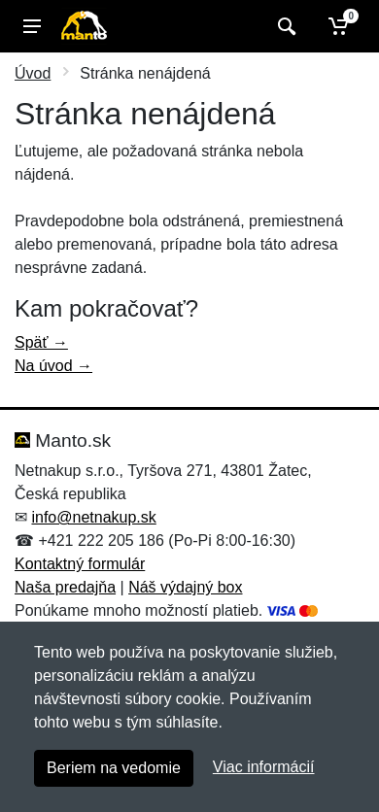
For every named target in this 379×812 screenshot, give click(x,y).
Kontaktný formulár (80, 564)
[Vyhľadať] (284, 26)
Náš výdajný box (185, 587)
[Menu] (32, 26)
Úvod (33, 73)
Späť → (41, 342)
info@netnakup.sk (93, 517)
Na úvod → (53, 365)
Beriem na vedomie (114, 768)
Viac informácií (264, 767)
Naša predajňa (65, 587)
